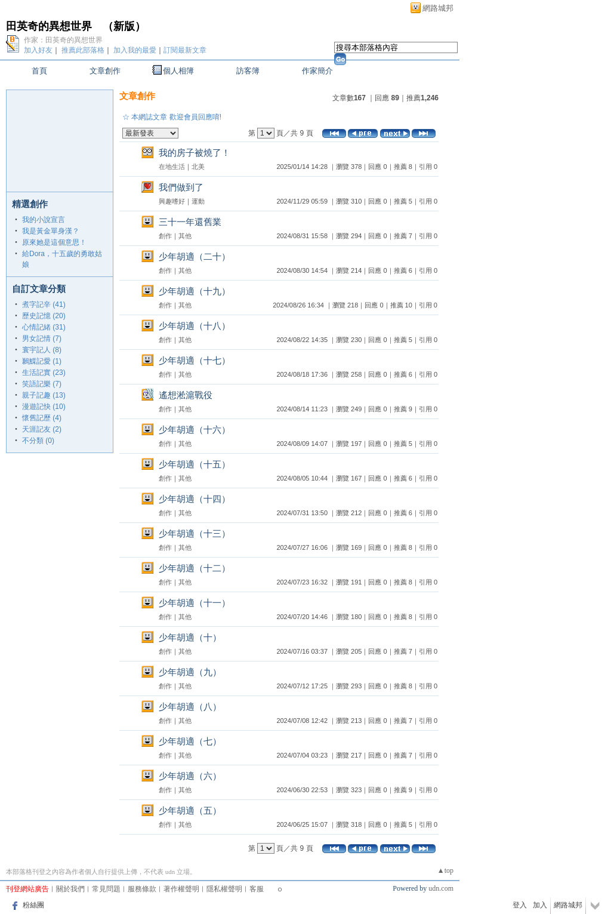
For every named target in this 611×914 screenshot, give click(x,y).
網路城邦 (437, 8)
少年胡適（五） (190, 810)
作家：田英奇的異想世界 (63, 40)
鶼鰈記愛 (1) (41, 361)
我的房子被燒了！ (194, 152)
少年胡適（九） (190, 672)
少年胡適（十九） (194, 291)
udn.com (440, 888)
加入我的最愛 (134, 50)
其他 (185, 235)
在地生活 (172, 166)
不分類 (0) (38, 440)
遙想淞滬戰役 (185, 395)
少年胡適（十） (190, 637)
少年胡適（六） (190, 776)
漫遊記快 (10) (44, 406)
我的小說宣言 (43, 220)
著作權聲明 (181, 889)
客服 (256, 889)
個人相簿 (178, 70)
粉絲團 (33, 905)
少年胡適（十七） (194, 360)
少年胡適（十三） (194, 533)
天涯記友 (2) (41, 429)
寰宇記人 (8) (41, 350)
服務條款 (142, 889)
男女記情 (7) (41, 338)
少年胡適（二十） (194, 256)
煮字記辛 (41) (44, 304)
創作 (165, 235)
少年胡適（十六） (194, 429)
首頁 (39, 70)
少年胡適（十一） (194, 603)
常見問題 (106, 889)
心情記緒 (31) (44, 327)
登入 (520, 905)
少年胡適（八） (190, 706)
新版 (124, 26)
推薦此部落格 (82, 50)
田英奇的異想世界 (49, 26)
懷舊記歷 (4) (41, 418)
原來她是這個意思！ (54, 242)
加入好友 (38, 50)
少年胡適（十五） (194, 464)
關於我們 (70, 889)
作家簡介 (317, 70)
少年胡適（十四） (194, 499)
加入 (540, 905)
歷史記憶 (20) (44, 316)
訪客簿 (248, 70)
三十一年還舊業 (190, 222)
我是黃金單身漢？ (50, 231)
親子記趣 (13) (44, 395)
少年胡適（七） (190, 741)
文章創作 (105, 70)
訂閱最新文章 (184, 50)
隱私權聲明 (224, 889)
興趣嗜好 (172, 201)
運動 (198, 201)
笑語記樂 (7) (41, 384)
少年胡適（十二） (194, 568)
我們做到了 (181, 187)
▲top (445, 870)
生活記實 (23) (44, 372)
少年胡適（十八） (194, 326)
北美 (198, 166)
